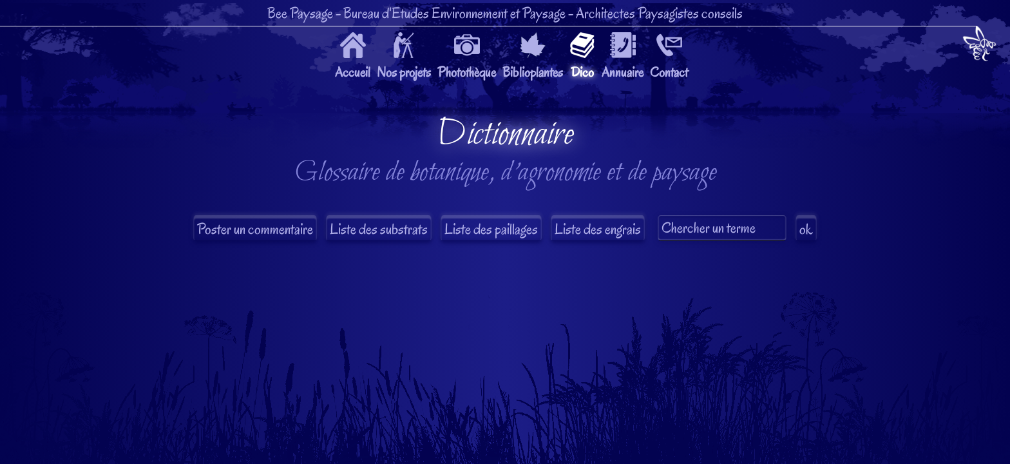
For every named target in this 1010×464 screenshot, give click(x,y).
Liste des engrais (598, 229)
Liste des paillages (491, 229)
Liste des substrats (379, 229)
